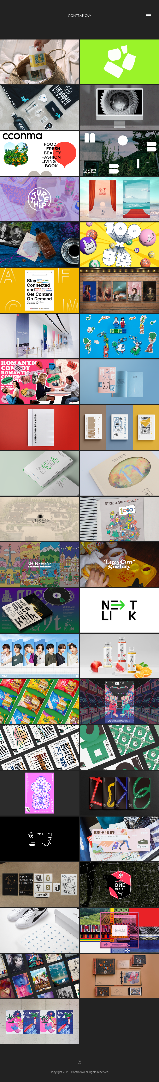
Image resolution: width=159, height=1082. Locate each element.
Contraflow (79, 15)
